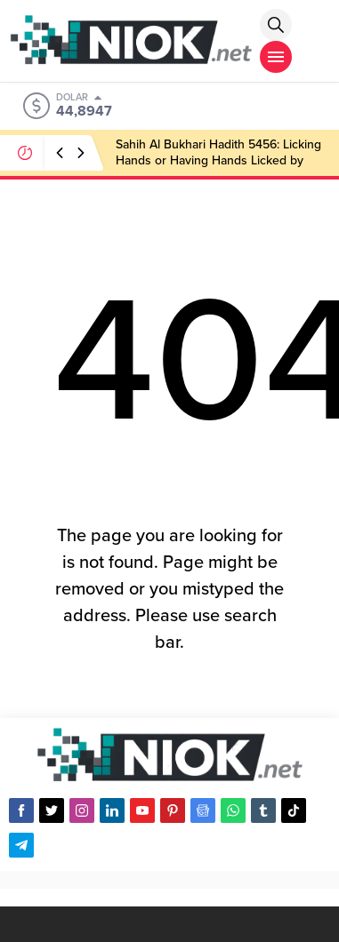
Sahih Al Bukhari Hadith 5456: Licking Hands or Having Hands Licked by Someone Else (218, 160)
